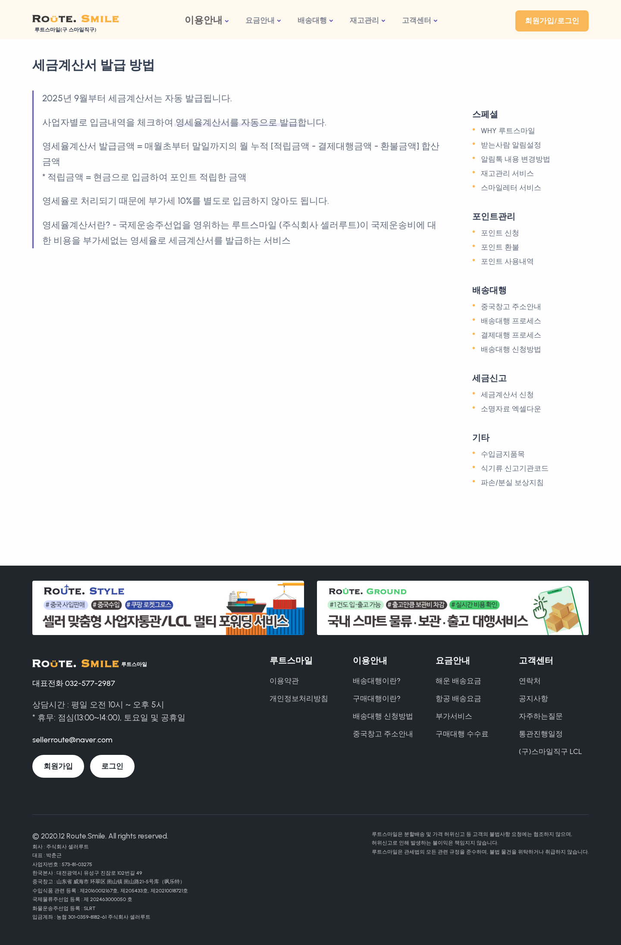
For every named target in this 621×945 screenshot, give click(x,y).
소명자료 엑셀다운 (511, 408)
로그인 (112, 766)
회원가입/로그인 (552, 20)
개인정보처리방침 (299, 698)
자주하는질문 (541, 716)
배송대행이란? (377, 680)
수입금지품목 (503, 454)
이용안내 (204, 20)
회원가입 (58, 766)
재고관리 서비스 (507, 173)
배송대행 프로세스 (511, 320)
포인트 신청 (500, 232)
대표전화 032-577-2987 (75, 683)
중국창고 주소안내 (511, 306)
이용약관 (284, 680)
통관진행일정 (541, 733)
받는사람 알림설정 (511, 145)
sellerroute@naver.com (75, 740)
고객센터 (416, 20)
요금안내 (260, 20)
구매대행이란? (377, 698)
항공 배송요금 (458, 698)
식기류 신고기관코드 (515, 468)
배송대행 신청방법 (511, 349)
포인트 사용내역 (507, 261)
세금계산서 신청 (507, 394)
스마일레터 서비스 (511, 187)
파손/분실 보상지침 (512, 482)
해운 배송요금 (458, 680)
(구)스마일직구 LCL (550, 751)
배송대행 (312, 20)
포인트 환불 (500, 247)
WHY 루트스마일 (508, 130)
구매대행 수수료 (462, 733)
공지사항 (533, 698)
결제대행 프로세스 (511, 335)
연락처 (530, 680)
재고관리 (364, 20)
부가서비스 (454, 716)
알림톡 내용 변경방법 (515, 159)
